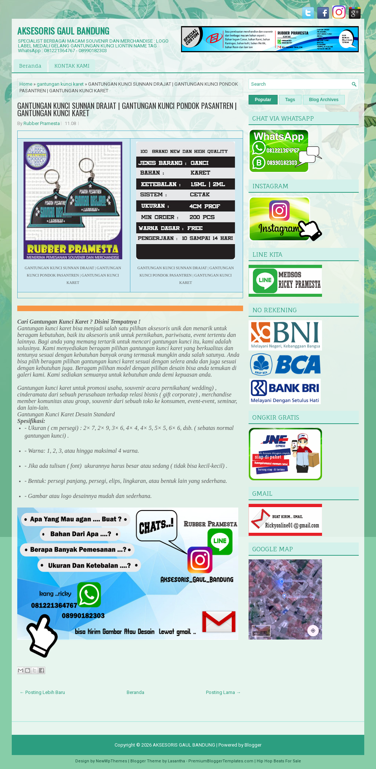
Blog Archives (324, 99)
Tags (290, 99)
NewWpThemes (111, 761)
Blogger (253, 745)
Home (25, 84)
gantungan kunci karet (60, 84)
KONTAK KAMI (72, 66)
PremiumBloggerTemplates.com (220, 761)
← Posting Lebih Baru (42, 692)
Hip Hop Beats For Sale (279, 761)
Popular (263, 99)
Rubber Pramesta (42, 123)
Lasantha (176, 761)
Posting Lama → (223, 692)
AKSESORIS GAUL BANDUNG (63, 30)
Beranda (30, 66)
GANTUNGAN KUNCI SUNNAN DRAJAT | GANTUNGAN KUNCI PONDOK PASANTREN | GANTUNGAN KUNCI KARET (127, 109)
